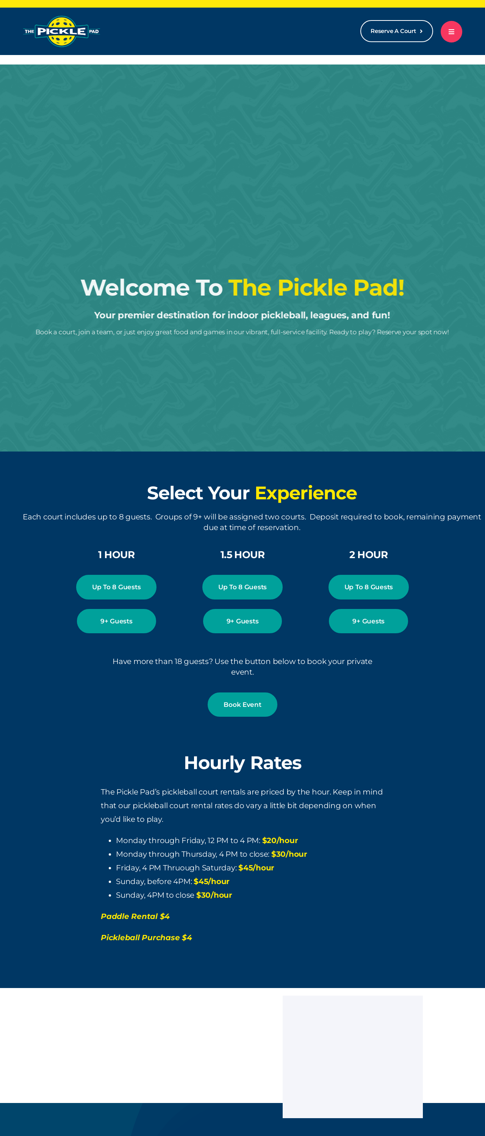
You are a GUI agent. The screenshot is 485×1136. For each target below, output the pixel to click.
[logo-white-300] (61, 18)
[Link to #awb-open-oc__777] (451, 31)
